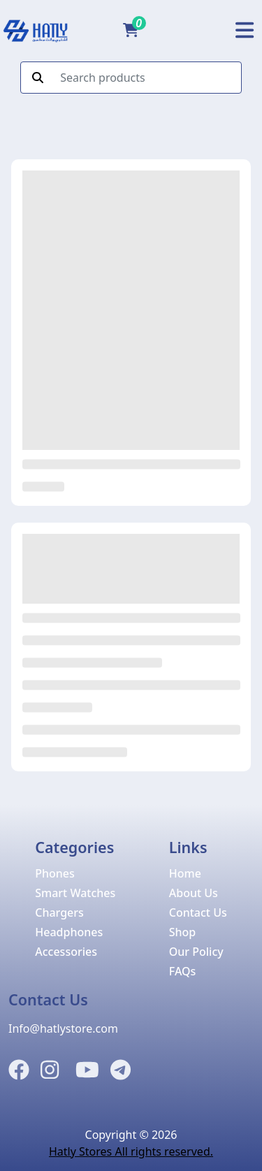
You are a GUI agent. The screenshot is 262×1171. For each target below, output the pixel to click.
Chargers (59, 912)
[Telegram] (120, 1070)
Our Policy (196, 951)
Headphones (69, 932)
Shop (182, 932)
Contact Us (198, 912)
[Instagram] (49, 1070)
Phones (55, 873)
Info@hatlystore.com (63, 1028)
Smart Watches (75, 893)
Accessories (66, 951)
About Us (193, 893)
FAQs (182, 971)
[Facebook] (18, 1070)
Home (185, 873)
